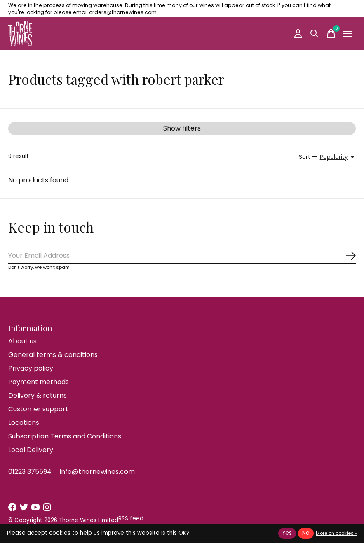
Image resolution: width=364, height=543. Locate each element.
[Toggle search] (314, 34)
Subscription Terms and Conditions (64, 436)
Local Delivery (30, 449)
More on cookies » (336, 533)
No (306, 533)
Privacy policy (30, 368)
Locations (23, 422)
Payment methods (38, 382)
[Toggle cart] (331, 34)
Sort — (308, 157)
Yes (287, 533)
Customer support (38, 409)
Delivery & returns (37, 395)
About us (22, 341)
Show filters (182, 128)
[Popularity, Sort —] (338, 157)
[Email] (182, 256)
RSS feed (130, 518)
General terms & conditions (53, 354)
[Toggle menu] (347, 34)
